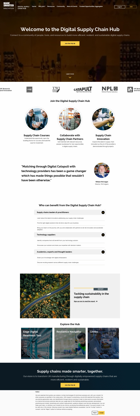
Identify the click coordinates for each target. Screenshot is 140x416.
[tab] (70, 212)
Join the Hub (70, 43)
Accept (101, 412)
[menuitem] (34, 6)
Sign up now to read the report (85, 301)
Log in (120, 7)
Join (131, 7)
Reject (95, 412)
